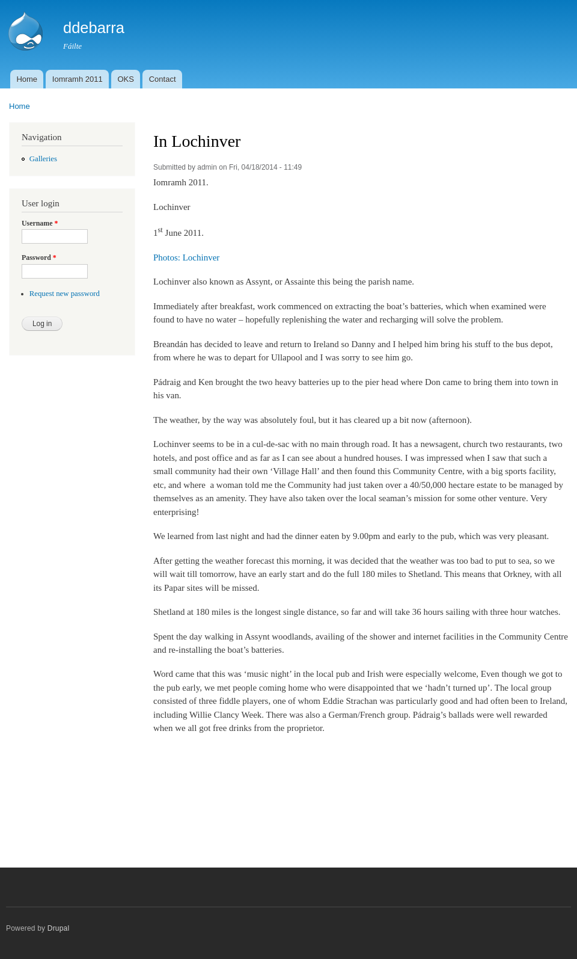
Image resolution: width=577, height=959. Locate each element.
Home (26, 79)
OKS (125, 79)
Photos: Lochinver (186, 257)
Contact (162, 79)
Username (40, 223)
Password (39, 257)
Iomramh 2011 (77, 79)
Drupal (58, 928)
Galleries (43, 159)
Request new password (64, 293)
